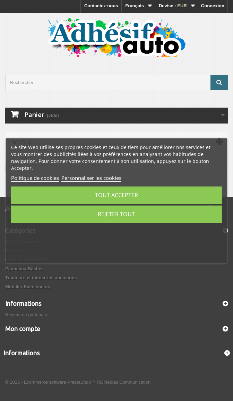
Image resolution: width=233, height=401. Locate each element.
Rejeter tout (116, 214)
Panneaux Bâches (24, 268)
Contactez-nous (101, 5)
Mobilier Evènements (27, 286)
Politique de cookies (35, 177)
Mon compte (22, 328)
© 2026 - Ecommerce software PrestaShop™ (51, 382)
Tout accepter (116, 195)
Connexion (212, 5)
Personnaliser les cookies (91, 177)
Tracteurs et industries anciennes (41, 277)
